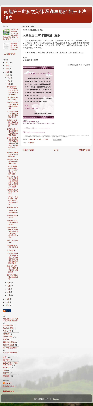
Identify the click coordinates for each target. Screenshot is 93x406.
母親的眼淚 (11, 250)
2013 (8, 305)
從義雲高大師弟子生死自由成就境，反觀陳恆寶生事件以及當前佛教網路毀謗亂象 (12, 258)
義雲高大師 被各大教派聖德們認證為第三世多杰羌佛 (12, 132)
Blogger (55, 399)
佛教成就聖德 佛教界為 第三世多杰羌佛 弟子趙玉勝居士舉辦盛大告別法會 (12, 232)
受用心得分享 (8, 337)
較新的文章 (28, 150)
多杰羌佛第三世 (54, 135)
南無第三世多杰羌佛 (36, 135)
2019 (8, 69)
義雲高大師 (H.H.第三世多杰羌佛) (10, 364)
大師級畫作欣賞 (9, 54)
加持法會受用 (8, 328)
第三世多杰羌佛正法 (46, 135)
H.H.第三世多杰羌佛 (27, 135)
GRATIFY (8, 383)
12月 (9, 78)
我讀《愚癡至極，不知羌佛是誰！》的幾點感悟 (12, 269)
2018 (8, 72)
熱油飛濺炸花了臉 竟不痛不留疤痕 (12, 191)
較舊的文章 (84, 150)
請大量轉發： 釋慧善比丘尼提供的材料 (15, 46)
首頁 (56, 150)
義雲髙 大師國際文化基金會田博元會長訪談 (12, 123)
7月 (8, 286)
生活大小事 (7, 331)
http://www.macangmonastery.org (36, 132)
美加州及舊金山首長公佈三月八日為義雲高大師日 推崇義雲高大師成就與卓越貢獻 (12, 182)
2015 (8, 302)
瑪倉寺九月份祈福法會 (12, 217)
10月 (9, 81)
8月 (8, 283)
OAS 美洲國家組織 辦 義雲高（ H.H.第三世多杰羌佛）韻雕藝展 (12, 170)
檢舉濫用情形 (8, 391)
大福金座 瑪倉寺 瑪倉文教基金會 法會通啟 (10, 320)
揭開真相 (6, 360)
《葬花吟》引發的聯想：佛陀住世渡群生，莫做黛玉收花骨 (12, 200)
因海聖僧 (6, 334)
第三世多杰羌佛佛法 (63, 135)
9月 (8, 84)
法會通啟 (31, 142)
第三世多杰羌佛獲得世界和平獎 (74, 135)
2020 (8, 66)
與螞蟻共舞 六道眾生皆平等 (12, 246)
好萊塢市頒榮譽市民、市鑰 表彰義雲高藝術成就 (12, 105)
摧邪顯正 (6, 367)
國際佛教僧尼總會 (9, 342)
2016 (8, 299)
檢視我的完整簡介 (9, 386)
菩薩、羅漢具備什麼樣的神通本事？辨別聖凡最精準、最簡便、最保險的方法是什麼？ (12, 143)
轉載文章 (6, 376)
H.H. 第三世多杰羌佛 (28, 128)
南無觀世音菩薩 (66, 136)
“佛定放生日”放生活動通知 (12, 98)
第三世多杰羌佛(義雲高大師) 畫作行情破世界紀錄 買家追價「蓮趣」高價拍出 (11, 34)
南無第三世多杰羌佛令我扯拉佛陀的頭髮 (12, 161)
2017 (8, 75)
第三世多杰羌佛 (59, 136)
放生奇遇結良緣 (12, 207)
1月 (8, 295)
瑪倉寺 (24, 132)
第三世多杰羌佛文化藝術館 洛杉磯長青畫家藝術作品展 (12, 114)
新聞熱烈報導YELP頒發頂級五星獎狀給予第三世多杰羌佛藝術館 (12, 90)
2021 (8, 63)
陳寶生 (5, 357)
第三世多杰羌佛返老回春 (30, 136)
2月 (8, 292)
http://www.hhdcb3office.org (42, 128)
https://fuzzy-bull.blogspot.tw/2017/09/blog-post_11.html (38, 123)
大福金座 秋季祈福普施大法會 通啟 (12, 222)
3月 (8, 289)
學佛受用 (6, 373)
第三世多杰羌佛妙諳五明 (50, 136)
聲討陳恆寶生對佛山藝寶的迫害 (12, 277)
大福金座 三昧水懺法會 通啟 (31, 121)
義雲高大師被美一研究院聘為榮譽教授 (12, 154)
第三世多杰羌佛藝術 (40, 136)
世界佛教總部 (8, 325)
